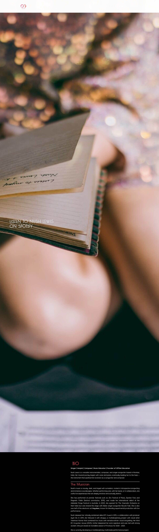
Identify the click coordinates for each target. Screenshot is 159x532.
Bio (105, 6)
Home (98, 6)
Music (113, 6)
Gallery (123, 6)
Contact (135, 6)
